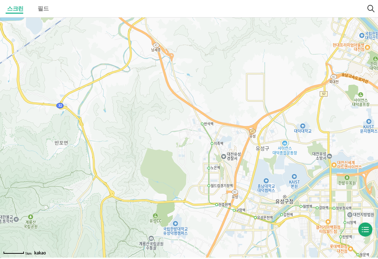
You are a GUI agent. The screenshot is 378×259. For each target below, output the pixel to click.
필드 (43, 9)
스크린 (15, 9)
